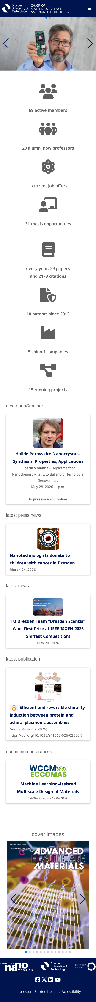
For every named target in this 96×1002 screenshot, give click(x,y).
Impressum (24, 991)
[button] (90, 43)
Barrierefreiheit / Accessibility (57, 991)
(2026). (48, 717)
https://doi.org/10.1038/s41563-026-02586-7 (46, 735)
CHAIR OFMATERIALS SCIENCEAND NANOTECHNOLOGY (50, 8)
